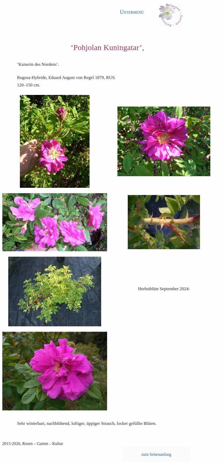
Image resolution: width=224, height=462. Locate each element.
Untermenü (132, 12)
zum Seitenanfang (156, 454)
